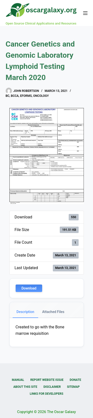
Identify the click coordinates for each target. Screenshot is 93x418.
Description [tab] (25, 312)
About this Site (25, 387)
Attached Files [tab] (53, 312)
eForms (26, 96)
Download (29, 288)
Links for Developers (46, 393)
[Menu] (85, 13)
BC (7, 96)
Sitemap (73, 387)
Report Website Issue (46, 380)
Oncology (41, 96)
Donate (75, 380)
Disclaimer (52, 387)
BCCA (15, 96)
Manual (18, 380)
